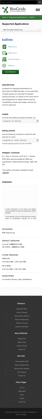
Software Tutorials (22, 323)
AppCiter (6, 173)
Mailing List (12, 47)
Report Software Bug (22, 319)
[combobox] (21, 30)
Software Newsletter (21, 327)
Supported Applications (17, 17)
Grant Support (21, 372)
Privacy (22, 398)
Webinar (11, 66)
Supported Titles (21, 309)
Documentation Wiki (21, 361)
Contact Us (21, 349)
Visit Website (10, 72)
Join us (22, 388)
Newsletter (22, 391)
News (22, 395)
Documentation (14, 59)
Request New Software (21, 316)
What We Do (22, 339)
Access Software (21, 312)
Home (4, 17)
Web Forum (12, 53)
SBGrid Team (22, 342)
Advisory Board (22, 346)
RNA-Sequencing (8, 233)
